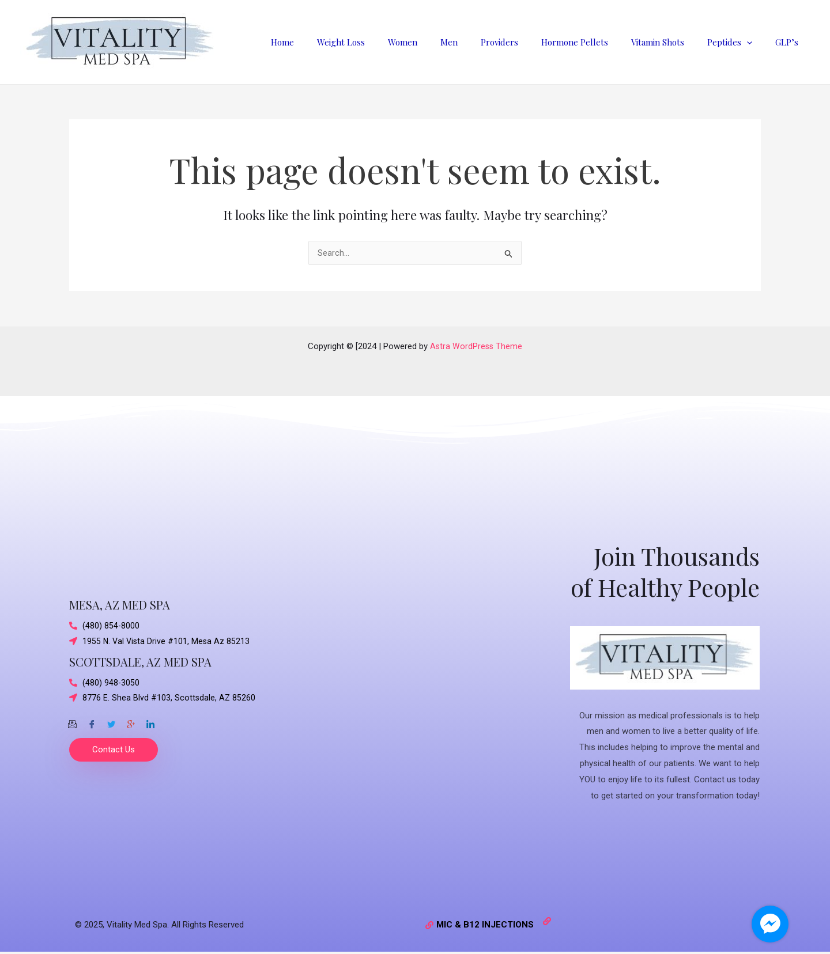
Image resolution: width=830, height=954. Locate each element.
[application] (755, 42)
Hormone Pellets (594, 42)
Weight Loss (384, 42)
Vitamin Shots (672, 42)
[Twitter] (111, 721)
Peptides (738, 42)
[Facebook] (91, 721)
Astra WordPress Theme (476, 346)
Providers (525, 42)
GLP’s (789, 42)
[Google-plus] (130, 721)
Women (440, 42)
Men (480, 42)
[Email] (72, 721)
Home (331, 42)
